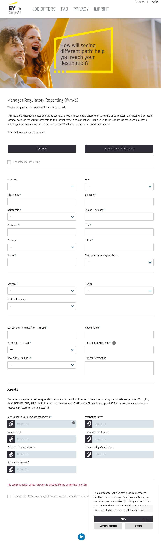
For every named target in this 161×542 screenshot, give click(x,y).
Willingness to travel (19, 343)
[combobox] (41, 186)
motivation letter (94, 417)
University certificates (96, 432)
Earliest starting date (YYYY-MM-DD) (27, 327)
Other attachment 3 (18, 462)
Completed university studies (101, 255)
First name (14, 195)
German (140, 2)
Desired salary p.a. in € (100, 343)
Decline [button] (138, 526)
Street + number (95, 210)
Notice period (93, 327)
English (89, 284)
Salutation (12, 179)
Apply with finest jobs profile (119, 148)
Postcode (13, 225)
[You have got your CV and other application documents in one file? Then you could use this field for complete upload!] (74, 422)
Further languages (17, 299)
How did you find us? (19, 358)
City (88, 225)
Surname (91, 195)
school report (14, 432)
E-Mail (89, 240)
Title (87, 179)
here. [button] (141, 510)
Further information (95, 358)
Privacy (81, 9)
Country (11, 240)
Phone (11, 255)
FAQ (64, 9)
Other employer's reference (99, 447)
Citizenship (14, 210)
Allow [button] (123, 519)
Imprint (101, 9)
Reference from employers (21, 447)
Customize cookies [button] (108, 526)
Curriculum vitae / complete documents (29, 417)
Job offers (44, 9)
